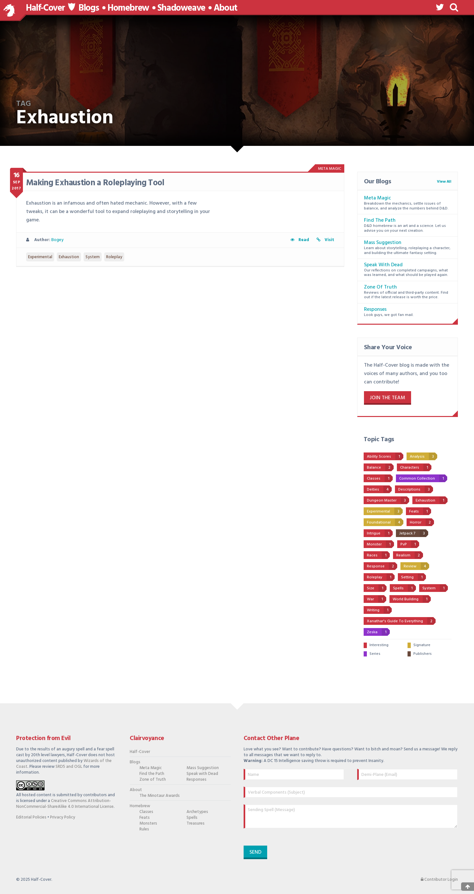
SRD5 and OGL (68, 766)
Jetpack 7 (413, 533)
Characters (415, 467)
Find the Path (380, 220)
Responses (375, 309)
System (93, 257)
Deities (379, 489)
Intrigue (380, 533)
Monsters (148, 824)
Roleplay (114, 257)
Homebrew (128, 8)
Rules (144, 829)
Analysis (423, 456)
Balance (380, 467)
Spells (404, 588)
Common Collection (423, 478)
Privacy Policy (62, 817)
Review (416, 566)
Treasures (196, 824)
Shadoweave (181, 8)
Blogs (88, 8)
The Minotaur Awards (159, 796)
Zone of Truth (380, 287)
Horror (422, 522)
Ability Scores (385, 456)
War (376, 599)
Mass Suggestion (382, 243)
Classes (380, 478)
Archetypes (197, 812)
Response (382, 566)
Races (378, 555)
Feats (420, 511)
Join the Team (387, 398)
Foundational (385, 522)
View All (444, 181)
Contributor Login (439, 880)
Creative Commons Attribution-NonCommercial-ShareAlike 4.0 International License (65, 803)
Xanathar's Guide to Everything (401, 621)
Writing (379, 610)
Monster (380, 544)
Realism (409, 555)
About (225, 8)
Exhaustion (69, 257)
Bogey (57, 240)
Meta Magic (377, 198)
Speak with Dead (383, 265)
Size (377, 588)
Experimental (40, 257)
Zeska (378, 631)
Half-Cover (45, 8)
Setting (413, 577)
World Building (412, 599)
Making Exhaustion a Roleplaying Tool (95, 183)
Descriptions (415, 489)
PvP (409, 544)
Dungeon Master (388, 500)
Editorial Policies (31, 817)
